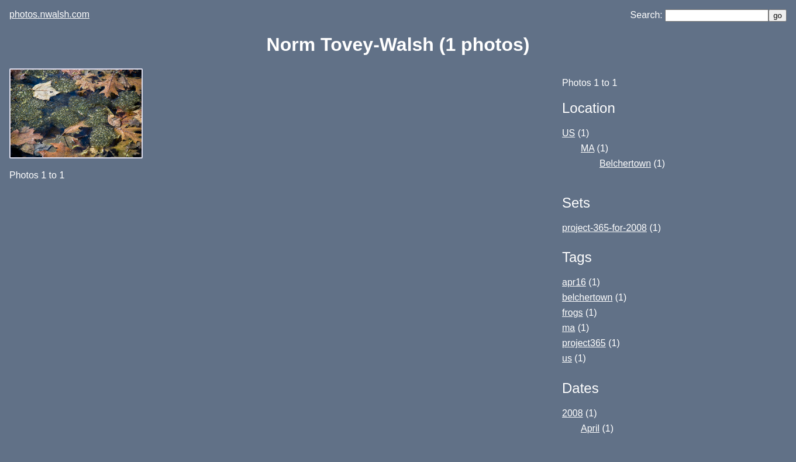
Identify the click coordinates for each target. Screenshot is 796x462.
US (568, 133)
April (590, 428)
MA (587, 148)
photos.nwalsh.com (49, 14)
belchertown (587, 297)
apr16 (574, 282)
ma (568, 328)
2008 (572, 413)
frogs (572, 313)
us (567, 358)
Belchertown (625, 163)
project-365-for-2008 (604, 228)
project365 (584, 343)
